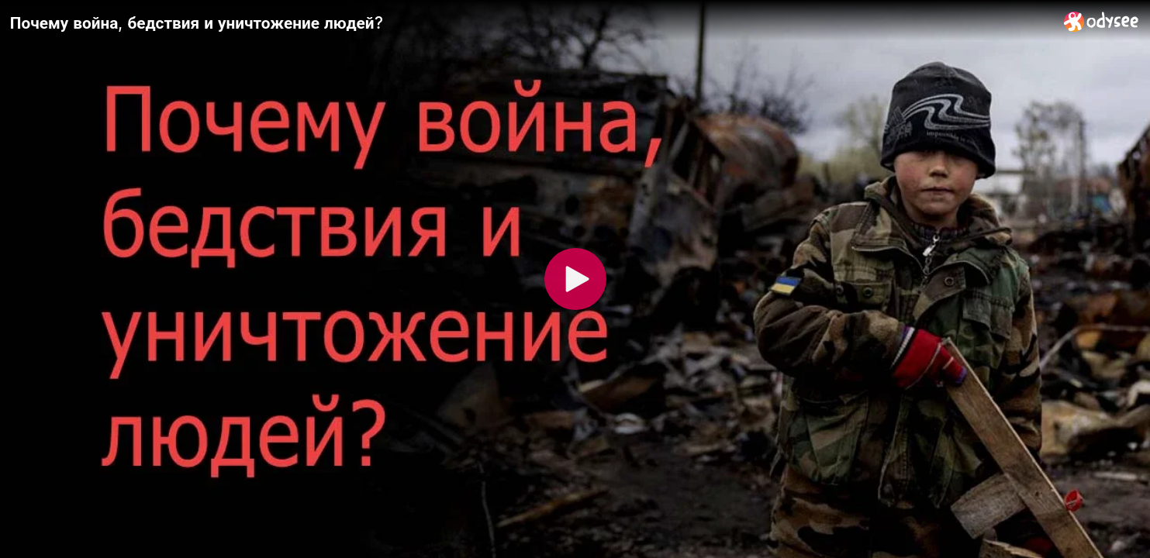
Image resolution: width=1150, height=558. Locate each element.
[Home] (1101, 21)
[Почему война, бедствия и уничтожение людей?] (531, 22)
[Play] (575, 279)
